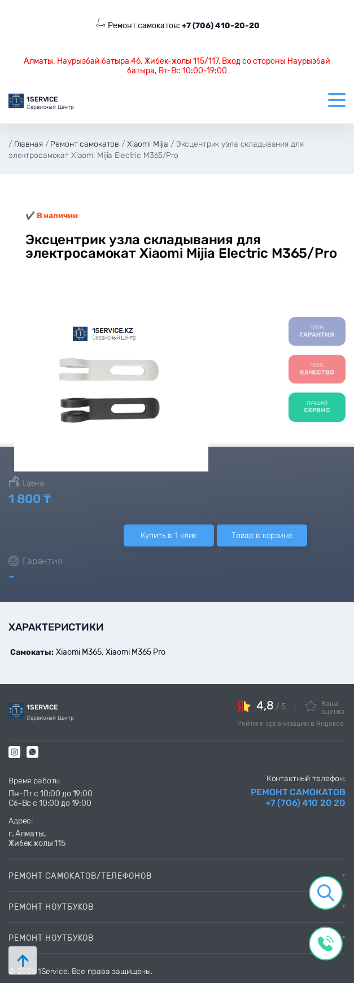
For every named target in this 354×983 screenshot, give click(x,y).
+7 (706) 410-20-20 (221, 25)
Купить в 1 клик (168, 535)
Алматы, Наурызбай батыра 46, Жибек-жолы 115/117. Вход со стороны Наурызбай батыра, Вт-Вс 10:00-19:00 (177, 66)
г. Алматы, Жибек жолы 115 (36, 838)
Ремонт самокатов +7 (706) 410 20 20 (298, 797)
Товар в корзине (261, 535)
